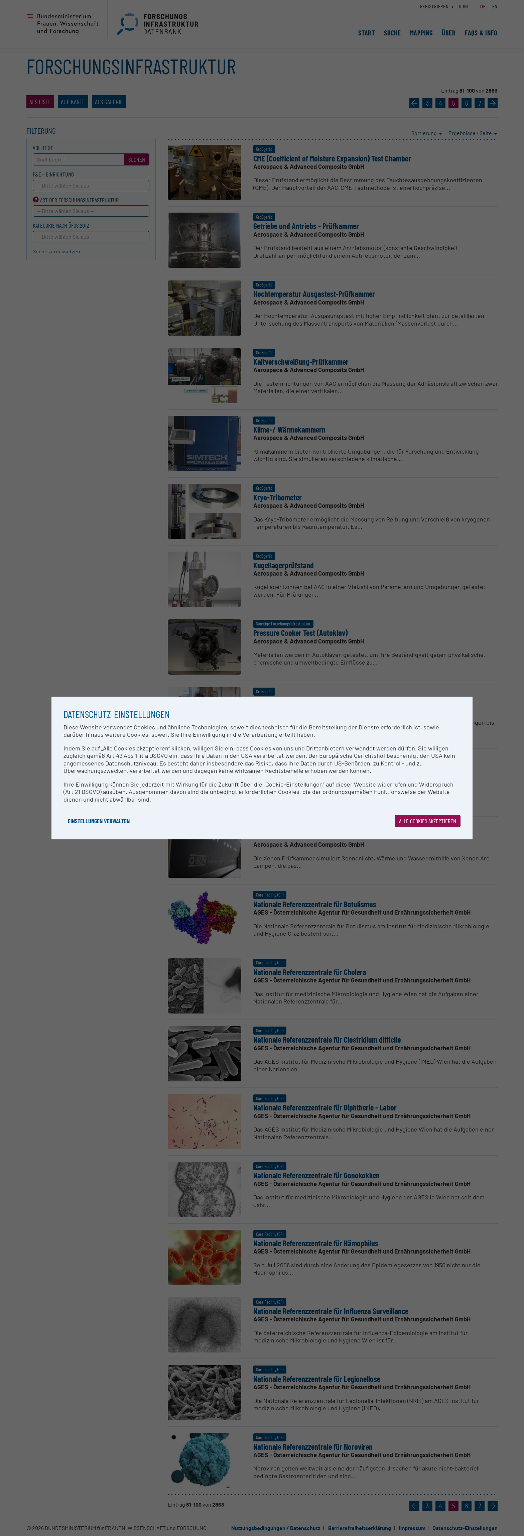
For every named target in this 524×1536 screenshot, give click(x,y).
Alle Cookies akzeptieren (427, 821)
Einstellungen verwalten (99, 821)
